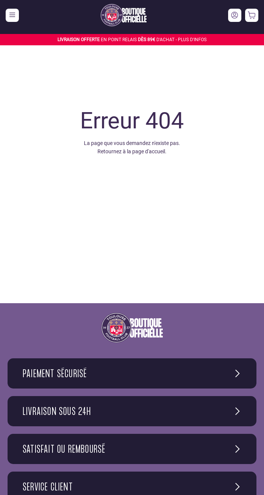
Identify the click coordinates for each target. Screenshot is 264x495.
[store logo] (123, 15)
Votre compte (234, 15)
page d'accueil (148, 151)
